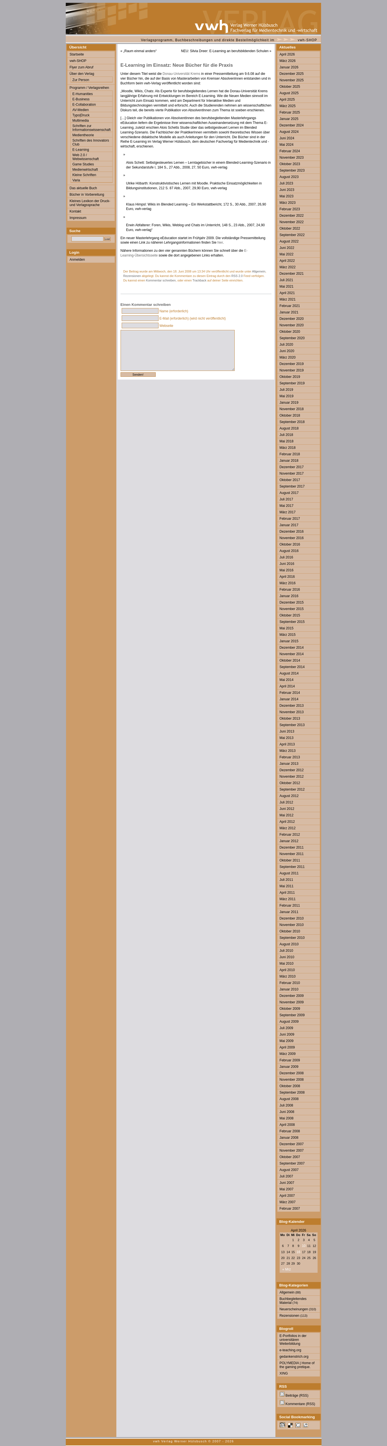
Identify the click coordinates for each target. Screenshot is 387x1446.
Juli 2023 (286, 183)
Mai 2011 (287, 886)
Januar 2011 (289, 912)
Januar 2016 (289, 596)
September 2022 (292, 235)
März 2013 (288, 751)
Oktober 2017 (290, 480)
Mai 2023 (287, 196)
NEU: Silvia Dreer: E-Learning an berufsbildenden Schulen (225, 51)
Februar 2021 (290, 306)
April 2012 (287, 822)
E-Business (81, 99)
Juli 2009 (286, 1028)
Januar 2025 (289, 119)
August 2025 (289, 93)
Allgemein (258, 271)
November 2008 (292, 1080)
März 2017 (288, 512)
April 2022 (287, 261)
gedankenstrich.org (294, 1357)
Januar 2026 (289, 67)
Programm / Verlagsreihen (89, 88)
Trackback (199, 280)
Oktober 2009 (290, 1009)
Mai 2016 (287, 570)
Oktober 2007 (290, 1157)
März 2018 (288, 448)
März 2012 (288, 828)
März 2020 (288, 357)
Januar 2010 (289, 989)
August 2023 (289, 177)
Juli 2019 (286, 390)
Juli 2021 (286, 280)
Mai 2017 (287, 506)
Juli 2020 (286, 345)
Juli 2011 (286, 880)
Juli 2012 (286, 802)
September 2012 (292, 789)
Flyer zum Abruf (82, 67)
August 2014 (289, 673)
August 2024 (289, 132)
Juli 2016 (286, 557)
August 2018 (289, 428)
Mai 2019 (287, 396)
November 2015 (292, 609)
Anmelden (77, 260)
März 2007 (288, 1202)
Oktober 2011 (290, 860)
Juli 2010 (286, 951)
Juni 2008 (287, 1112)
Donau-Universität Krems (182, 74)
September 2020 (292, 338)
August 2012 (289, 796)
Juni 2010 (287, 957)
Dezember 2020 (292, 319)
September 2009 (292, 1015)
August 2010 (289, 944)
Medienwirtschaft (85, 170)
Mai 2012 (287, 815)
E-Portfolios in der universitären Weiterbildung (293, 1340)
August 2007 (289, 1170)
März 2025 (288, 106)
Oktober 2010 (290, 931)
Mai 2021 (287, 286)
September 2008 (292, 1092)
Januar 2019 (289, 403)
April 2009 (287, 1047)
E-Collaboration (84, 105)
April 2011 (287, 893)
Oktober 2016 (290, 544)
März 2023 (288, 203)
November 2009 (292, 1002)
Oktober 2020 (290, 332)
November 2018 (292, 409)
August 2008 (289, 1099)
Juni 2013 (287, 731)
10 (303, 1246)
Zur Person (81, 80)
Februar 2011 (290, 905)
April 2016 (287, 577)
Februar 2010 (290, 983)
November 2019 (292, 370)
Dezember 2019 (292, 364)
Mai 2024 (287, 145)
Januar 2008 (289, 1138)
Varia (76, 180)
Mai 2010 (287, 963)
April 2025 (287, 99)
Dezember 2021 (292, 274)
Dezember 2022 (292, 216)
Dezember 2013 (292, 706)
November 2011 (292, 854)
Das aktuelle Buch (83, 188)
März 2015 (288, 635)
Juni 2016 (287, 564)
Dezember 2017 (292, 467)
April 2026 (287, 54)
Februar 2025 (290, 112)
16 (298, 1252)
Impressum (78, 218)
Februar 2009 (290, 1060)
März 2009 (288, 1054)
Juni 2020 (287, 351)
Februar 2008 (290, 1131)
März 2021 (288, 299)
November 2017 (292, 473)
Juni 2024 (287, 138)
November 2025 (292, 80)
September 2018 (292, 422)
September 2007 (292, 1163)
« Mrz (286, 1269)
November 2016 (292, 538)
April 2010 (287, 970)
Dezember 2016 (292, 531)
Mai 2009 (287, 1041)
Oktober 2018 (290, 415)
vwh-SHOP (307, 40)
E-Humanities (83, 94)
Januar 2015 (289, 641)
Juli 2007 (286, 1176)
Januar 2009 (289, 1067)
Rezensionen (132, 276)
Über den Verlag (82, 74)
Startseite (77, 54)
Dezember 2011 (292, 847)
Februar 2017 (290, 519)
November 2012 (292, 777)
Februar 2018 (290, 454)
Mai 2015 (287, 628)
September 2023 (292, 170)
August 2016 (289, 551)
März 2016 (288, 583)
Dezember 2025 (292, 74)
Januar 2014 (289, 699)
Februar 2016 (290, 590)
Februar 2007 (290, 1209)
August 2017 (289, 493)
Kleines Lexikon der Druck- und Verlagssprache (90, 203)
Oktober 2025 (290, 87)
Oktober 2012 (290, 783)
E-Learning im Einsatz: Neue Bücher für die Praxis (177, 65)
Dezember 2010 (292, 918)
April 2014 (287, 686)
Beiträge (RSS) (294, 1396)
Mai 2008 (287, 1118)
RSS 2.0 (237, 276)
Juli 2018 (286, 435)
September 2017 (292, 486)
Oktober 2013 (290, 718)
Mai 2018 (287, 441)
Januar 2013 (289, 764)
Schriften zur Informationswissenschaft (92, 128)
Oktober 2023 (290, 164)
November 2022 (292, 222)
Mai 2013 (287, 738)
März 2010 (288, 976)
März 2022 (288, 267)
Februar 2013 (290, 757)
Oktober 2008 (290, 1086)
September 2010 (292, 938)
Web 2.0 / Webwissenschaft (86, 157)
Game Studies (83, 164)
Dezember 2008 (292, 1073)
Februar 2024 (290, 151)
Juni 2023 (287, 190)
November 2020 (292, 325)
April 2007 (287, 1196)
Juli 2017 (286, 499)
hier (220, 242)
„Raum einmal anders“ (140, 51)
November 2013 (292, 712)
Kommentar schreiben (161, 280)
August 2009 (289, 1022)
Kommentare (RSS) (297, 1404)
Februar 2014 (290, 693)
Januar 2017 (289, 525)
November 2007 (292, 1150)
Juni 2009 (287, 1034)
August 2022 (289, 241)
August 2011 (289, 873)
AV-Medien (81, 110)
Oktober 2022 (290, 228)
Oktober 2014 (290, 660)
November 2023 (292, 158)
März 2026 (288, 61)
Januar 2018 (289, 461)
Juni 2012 (287, 809)
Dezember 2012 (292, 770)
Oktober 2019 (290, 377)
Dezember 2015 (292, 602)
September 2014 (292, 667)
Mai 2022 (287, 254)
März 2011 (288, 899)
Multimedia (81, 121)
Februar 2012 (290, 835)
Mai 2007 (287, 1189)
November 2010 (292, 925)
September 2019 (292, 383)
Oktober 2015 (290, 615)
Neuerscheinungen (294, 1309)
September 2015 (292, 622)
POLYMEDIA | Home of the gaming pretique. (297, 1365)
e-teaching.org (290, 1350)
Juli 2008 (286, 1105)
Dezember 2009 (292, 996)
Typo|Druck (81, 115)
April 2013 (287, 744)
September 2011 (292, 867)
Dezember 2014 (292, 648)
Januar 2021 (289, 312)
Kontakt (75, 211)
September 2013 (292, 725)
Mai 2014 (287, 680)
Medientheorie (83, 135)
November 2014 (292, 654)
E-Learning (81, 150)
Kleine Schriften (84, 175)
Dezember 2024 (292, 125)
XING (284, 1373)
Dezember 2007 (292, 1144)
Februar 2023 (290, 209)
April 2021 (287, 293)
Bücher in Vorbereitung (87, 195)
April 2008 (287, 1125)
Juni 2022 (287, 248)
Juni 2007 (287, 1183)
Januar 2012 (289, 841)
